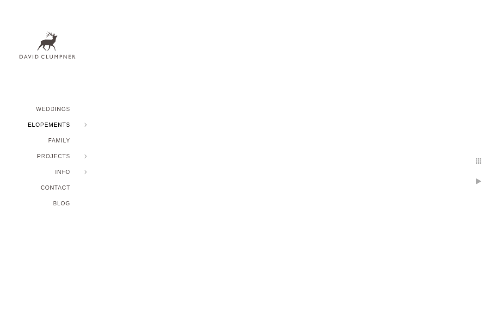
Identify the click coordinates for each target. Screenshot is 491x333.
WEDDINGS (53, 109)
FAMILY (59, 140)
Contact (55, 188)
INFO (62, 172)
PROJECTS (53, 156)
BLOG (61, 203)
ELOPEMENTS (49, 125)
